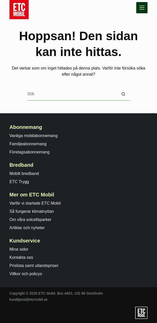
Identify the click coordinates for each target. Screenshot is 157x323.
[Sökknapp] (123, 94)
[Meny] (142, 7)
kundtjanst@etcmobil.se (28, 299)
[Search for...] (72, 94)
